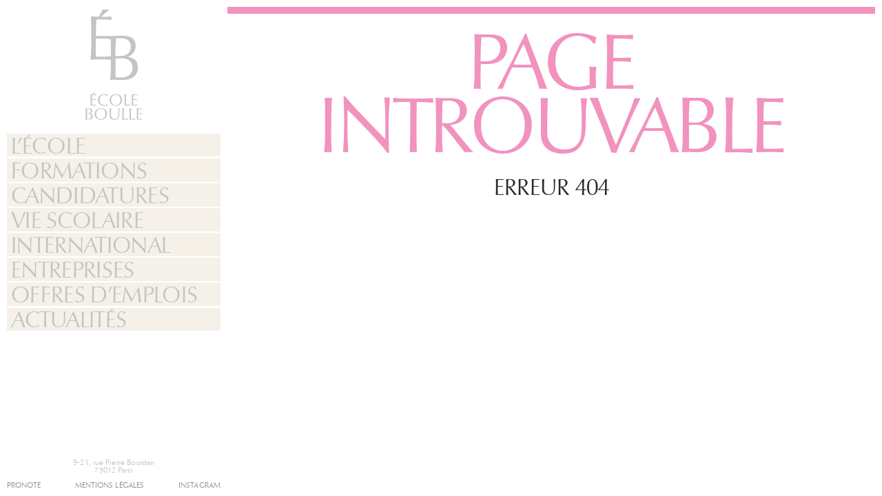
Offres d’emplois (104, 295)
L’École (48, 146)
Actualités (69, 320)
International (91, 245)
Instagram (199, 485)
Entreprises (72, 270)
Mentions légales (110, 485)
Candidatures (90, 196)
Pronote (24, 485)
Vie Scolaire (77, 220)
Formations (79, 171)
